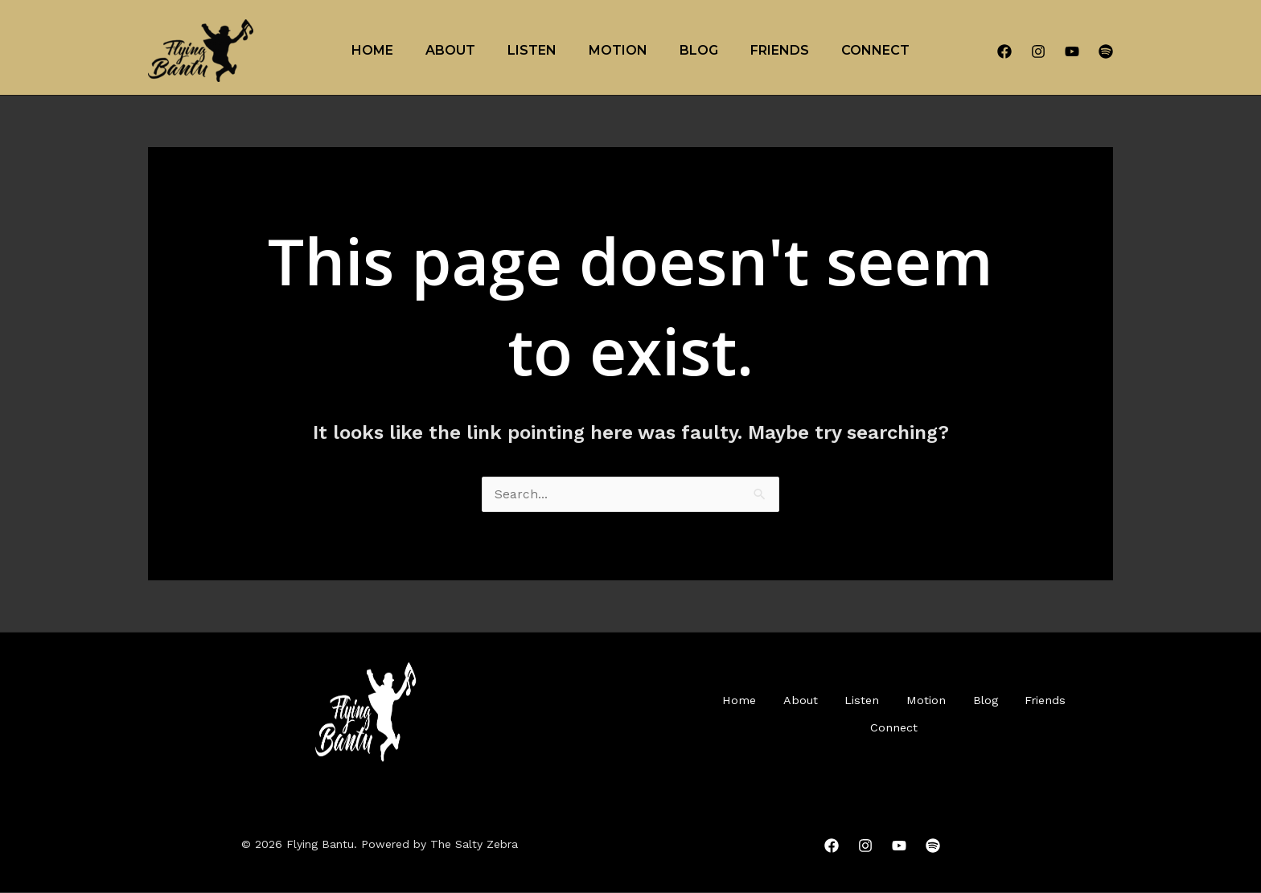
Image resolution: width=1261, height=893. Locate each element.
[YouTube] (1072, 51)
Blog (699, 50)
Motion (618, 50)
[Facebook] (1004, 51)
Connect (875, 50)
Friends (779, 50)
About (450, 50)
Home (372, 50)
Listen (532, 50)
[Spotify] (1106, 51)
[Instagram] (1038, 51)
